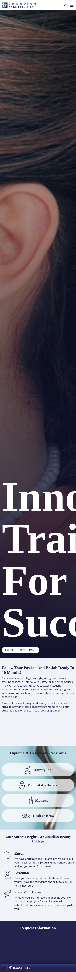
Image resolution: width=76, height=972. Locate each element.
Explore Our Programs (20, 650)
